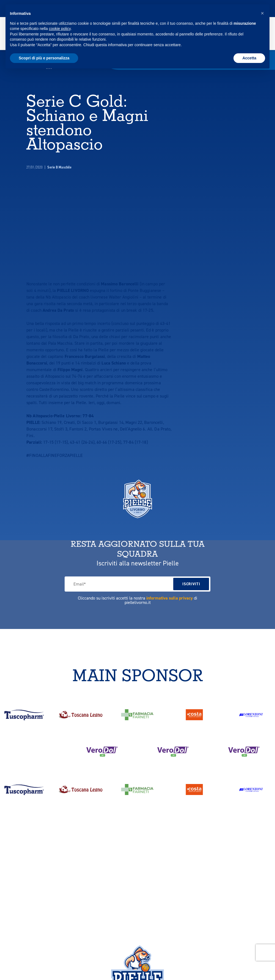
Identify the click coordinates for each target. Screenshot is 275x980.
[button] (262, 13)
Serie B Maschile (59, 153)
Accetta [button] (249, 58)
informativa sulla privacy (169, 584)
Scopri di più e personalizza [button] (44, 58)
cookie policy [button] (60, 28)
